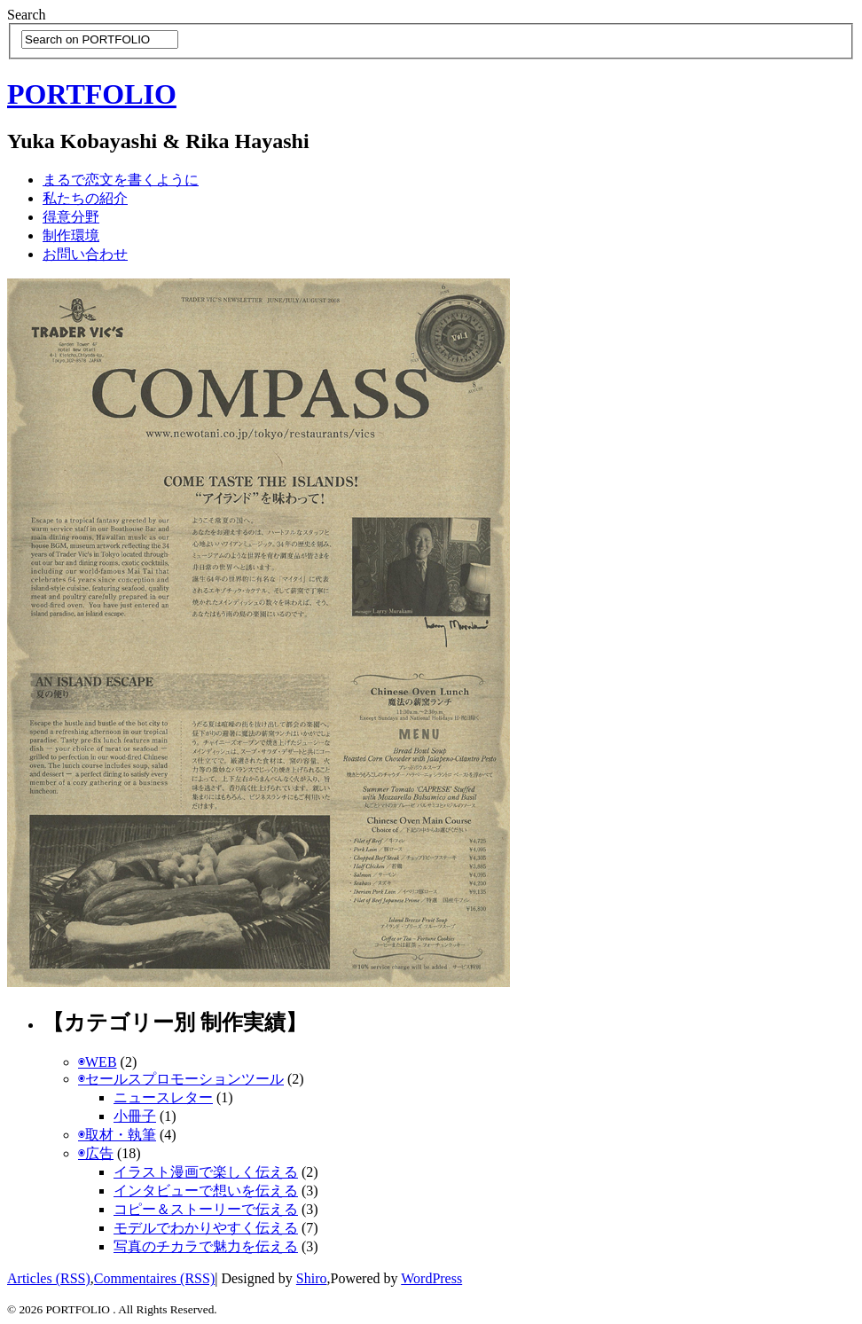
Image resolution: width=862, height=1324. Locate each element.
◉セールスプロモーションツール (181, 1078)
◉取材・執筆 (117, 1134)
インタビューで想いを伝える (206, 1190)
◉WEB (97, 1061)
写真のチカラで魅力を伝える (206, 1246)
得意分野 (71, 216)
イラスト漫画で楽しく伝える (206, 1171)
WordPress (431, 1278)
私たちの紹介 (85, 198)
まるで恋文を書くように (121, 179)
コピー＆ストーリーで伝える (206, 1209)
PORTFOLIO (91, 94)
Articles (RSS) (48, 1278)
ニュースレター (163, 1097)
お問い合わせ (85, 254)
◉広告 (96, 1153)
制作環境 (71, 235)
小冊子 (135, 1116)
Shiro (311, 1278)
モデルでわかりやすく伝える (206, 1227)
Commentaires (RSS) (154, 1278)
